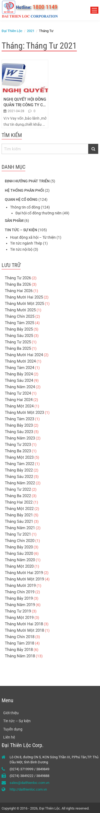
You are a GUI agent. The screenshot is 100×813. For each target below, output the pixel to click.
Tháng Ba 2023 (18, 451)
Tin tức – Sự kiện (21, 230)
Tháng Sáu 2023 (19, 431)
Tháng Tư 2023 (18, 444)
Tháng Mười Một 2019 (24, 579)
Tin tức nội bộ (21, 249)
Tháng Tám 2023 (19, 419)
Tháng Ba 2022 (18, 495)
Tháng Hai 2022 (19, 502)
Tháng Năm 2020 (20, 559)
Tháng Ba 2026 (18, 284)
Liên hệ (9, 737)
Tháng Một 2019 (19, 617)
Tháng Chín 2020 (19, 540)
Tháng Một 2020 (19, 566)
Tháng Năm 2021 (20, 527)
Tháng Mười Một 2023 (24, 412)
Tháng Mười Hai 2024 (24, 354)
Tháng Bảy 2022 (19, 470)
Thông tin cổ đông (25, 207)
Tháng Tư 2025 (18, 342)
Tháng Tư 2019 (18, 611)
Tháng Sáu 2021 (19, 521)
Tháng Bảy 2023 (19, 425)
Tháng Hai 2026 (19, 290)
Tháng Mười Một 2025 (24, 303)
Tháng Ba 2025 (18, 348)
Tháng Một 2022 (19, 508)
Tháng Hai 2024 (19, 399)
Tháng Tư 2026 (18, 278)
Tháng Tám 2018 (19, 643)
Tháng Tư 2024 (18, 393)
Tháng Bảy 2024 (19, 374)
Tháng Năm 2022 (20, 483)
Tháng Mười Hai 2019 (24, 572)
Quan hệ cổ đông (21, 199)
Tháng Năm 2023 (20, 438)
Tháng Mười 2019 (20, 585)
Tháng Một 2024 (19, 406)
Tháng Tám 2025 (19, 322)
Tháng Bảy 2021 (19, 515)
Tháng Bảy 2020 (19, 547)
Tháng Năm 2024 (20, 386)
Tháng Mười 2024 (20, 361)
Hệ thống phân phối (24, 190)
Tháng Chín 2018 (19, 636)
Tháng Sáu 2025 (19, 335)
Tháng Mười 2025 (20, 310)
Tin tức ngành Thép (26, 243)
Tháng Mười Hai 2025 (24, 297)
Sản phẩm (14, 220)
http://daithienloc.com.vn (28, 789)
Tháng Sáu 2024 (19, 380)
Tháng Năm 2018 (20, 656)
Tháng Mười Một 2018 (24, 630)
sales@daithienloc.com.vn (29, 783)
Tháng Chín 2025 (19, 316)
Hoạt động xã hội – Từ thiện (33, 237)
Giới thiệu (11, 713)
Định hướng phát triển (27, 181)
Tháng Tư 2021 (18, 534)
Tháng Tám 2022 (19, 463)
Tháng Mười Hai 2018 (24, 624)
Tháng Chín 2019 (19, 592)
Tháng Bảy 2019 (19, 598)
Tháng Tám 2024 (19, 367)
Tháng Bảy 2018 (19, 649)
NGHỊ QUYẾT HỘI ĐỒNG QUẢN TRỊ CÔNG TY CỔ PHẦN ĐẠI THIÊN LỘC (24, 102)
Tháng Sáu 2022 (19, 476)
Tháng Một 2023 (19, 457)
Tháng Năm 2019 (20, 604)
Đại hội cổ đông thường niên (38, 213)
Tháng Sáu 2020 (19, 553)
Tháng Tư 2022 (18, 489)
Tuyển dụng (12, 729)
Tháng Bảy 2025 (19, 329)
